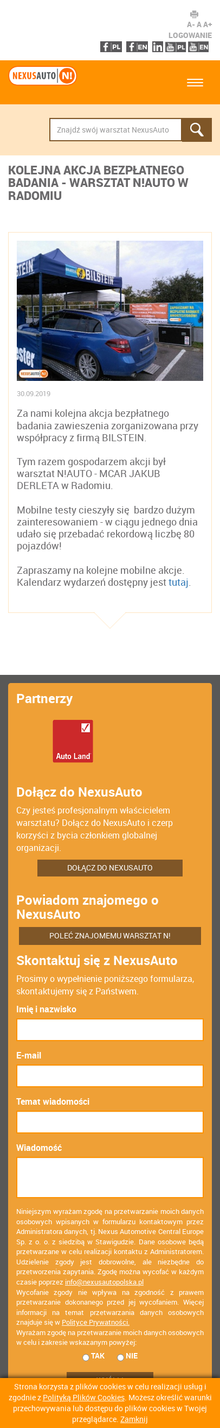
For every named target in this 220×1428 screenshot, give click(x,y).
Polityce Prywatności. (96, 1322)
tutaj (179, 581)
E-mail (28, 1055)
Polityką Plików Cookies (84, 1397)
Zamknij (134, 1419)
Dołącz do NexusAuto (110, 867)
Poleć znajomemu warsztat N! (110, 935)
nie (127, 1355)
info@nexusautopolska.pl (104, 1282)
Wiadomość (39, 1148)
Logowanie (190, 35)
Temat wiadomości (52, 1101)
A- (191, 24)
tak (93, 1355)
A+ (207, 24)
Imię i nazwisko (46, 1009)
